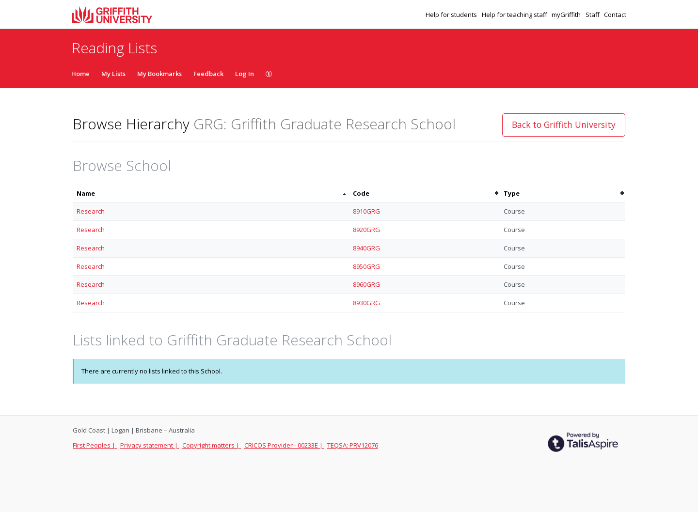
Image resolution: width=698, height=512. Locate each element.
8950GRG (366, 266)
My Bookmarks (159, 73)
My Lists (113, 73)
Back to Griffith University (564, 124)
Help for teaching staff (515, 14)
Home (80, 73)
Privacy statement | (149, 445)
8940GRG (366, 248)
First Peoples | (95, 445)
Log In (244, 73)
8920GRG (366, 229)
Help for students (452, 14)
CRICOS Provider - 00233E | (284, 445)
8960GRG (366, 284)
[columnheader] (211, 193)
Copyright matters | (211, 445)
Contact (615, 14)
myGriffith (567, 14)
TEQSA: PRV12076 (352, 445)
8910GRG (366, 211)
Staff (593, 14)
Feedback (208, 73)
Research (91, 211)
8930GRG (366, 302)
